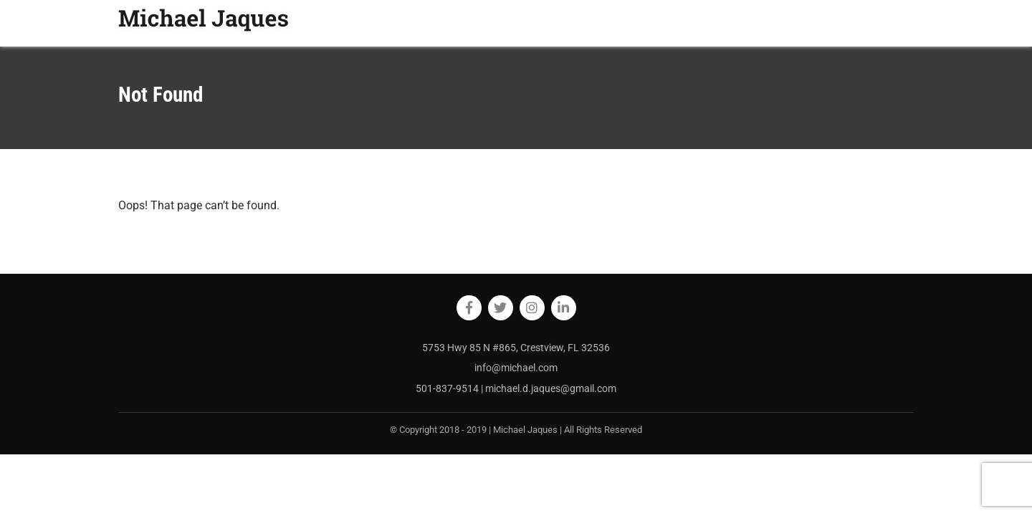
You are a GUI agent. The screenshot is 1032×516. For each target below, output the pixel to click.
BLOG (761, 23)
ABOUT (717, 23)
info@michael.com (516, 367)
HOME (672, 23)
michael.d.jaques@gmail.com (550, 388)
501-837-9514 (448, 388)
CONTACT (884, 23)
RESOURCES (817, 23)
